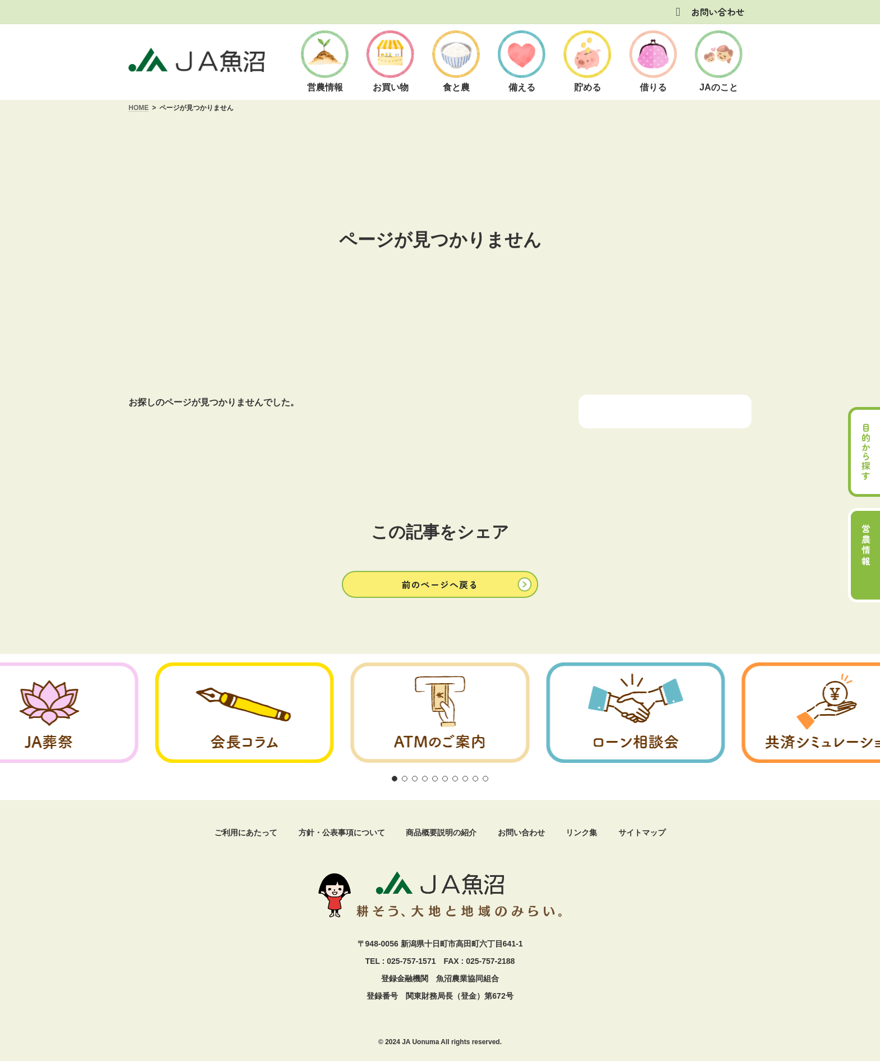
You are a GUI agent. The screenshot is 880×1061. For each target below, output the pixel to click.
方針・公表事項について (342, 832)
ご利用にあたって (245, 832)
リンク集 (581, 832)
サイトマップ (642, 832)
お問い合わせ (718, 12)
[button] (440, 584)
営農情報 (866, 545)
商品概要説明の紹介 (441, 832)
